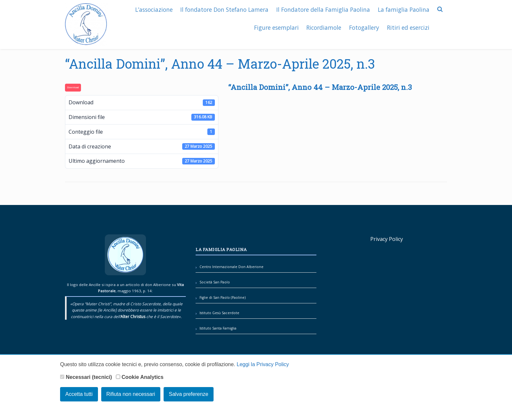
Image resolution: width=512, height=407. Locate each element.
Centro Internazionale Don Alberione (232, 266)
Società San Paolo (215, 282)
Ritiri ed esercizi (408, 27)
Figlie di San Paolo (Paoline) (223, 297)
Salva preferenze (188, 394)
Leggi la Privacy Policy (263, 364)
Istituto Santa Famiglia (218, 328)
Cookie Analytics (140, 377)
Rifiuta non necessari (130, 394)
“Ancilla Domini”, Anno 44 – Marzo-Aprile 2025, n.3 (220, 63)
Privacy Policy (386, 239)
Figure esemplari (274, 27)
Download (73, 87)
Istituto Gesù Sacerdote (219, 313)
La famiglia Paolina (403, 9)
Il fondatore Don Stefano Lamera (223, 9)
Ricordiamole (322, 27)
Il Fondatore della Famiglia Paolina (322, 9)
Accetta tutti (79, 394)
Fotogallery (363, 27)
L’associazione (152, 9)
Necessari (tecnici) (86, 377)
